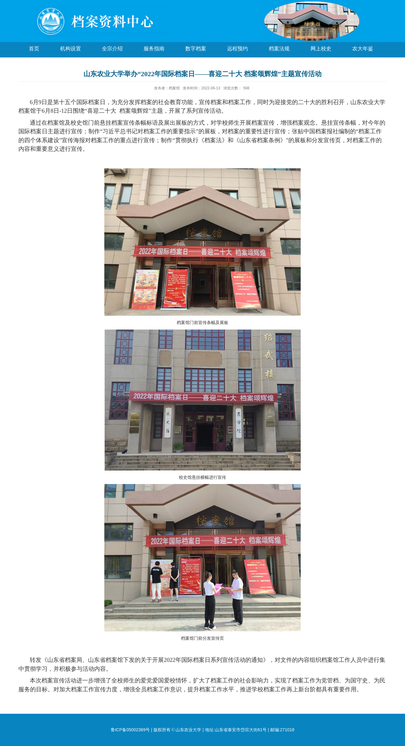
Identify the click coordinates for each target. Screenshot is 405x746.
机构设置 (70, 49)
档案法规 (279, 49)
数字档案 (195, 49)
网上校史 (320, 49)
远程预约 (237, 49)
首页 (34, 49)
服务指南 (154, 49)
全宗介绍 (112, 49)
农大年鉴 (362, 49)
